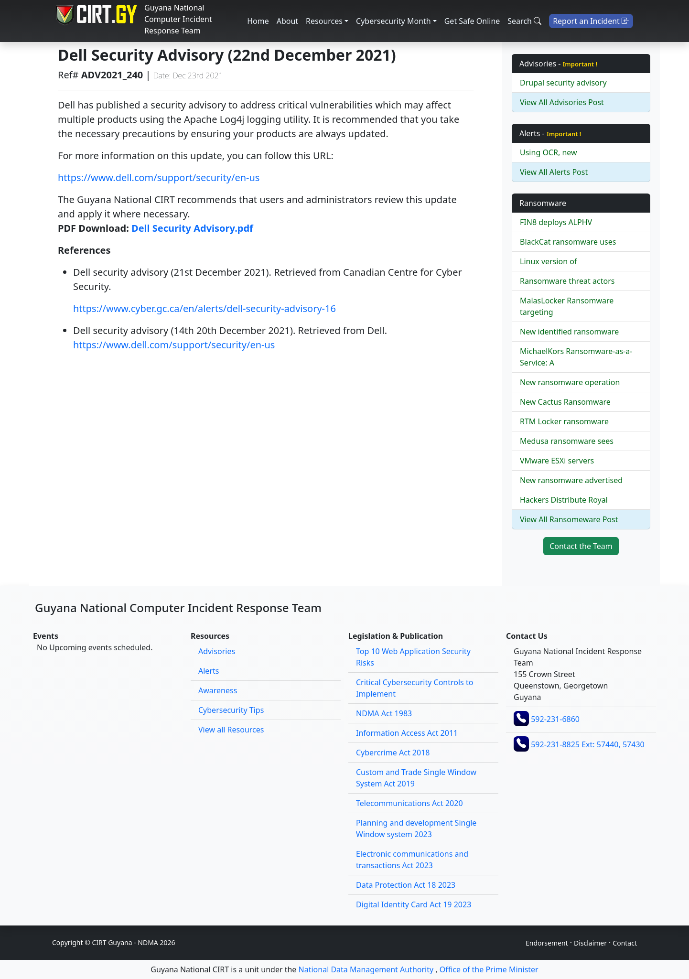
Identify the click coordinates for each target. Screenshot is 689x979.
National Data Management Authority (366, 969)
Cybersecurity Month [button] (393, 21)
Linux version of (548, 261)
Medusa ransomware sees (567, 441)
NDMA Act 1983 (384, 713)
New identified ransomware (569, 331)
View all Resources (231, 729)
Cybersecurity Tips (231, 710)
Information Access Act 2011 (407, 733)
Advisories (216, 651)
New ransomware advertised (571, 480)
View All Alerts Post (554, 172)
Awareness (217, 690)
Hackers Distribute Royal (564, 500)
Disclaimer (590, 942)
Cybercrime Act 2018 (393, 752)
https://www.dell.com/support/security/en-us (158, 177)
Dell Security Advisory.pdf (192, 228)
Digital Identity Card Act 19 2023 (413, 904)
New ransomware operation (570, 382)
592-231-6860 (555, 719)
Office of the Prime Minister (489, 969)
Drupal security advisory (563, 82)
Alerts (208, 671)
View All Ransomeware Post (569, 519)
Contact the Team (581, 546)
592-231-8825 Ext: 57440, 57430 (588, 744)
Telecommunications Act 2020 (409, 803)
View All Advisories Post (562, 102)
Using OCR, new (548, 152)
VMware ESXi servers (557, 460)
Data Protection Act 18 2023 (405, 885)
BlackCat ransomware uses (568, 242)
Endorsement (547, 942)
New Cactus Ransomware (565, 402)
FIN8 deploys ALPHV (556, 222)
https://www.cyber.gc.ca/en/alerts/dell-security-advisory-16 (204, 308)
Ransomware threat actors (567, 281)
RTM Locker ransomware (564, 421)
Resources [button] (324, 21)
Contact (625, 942)
